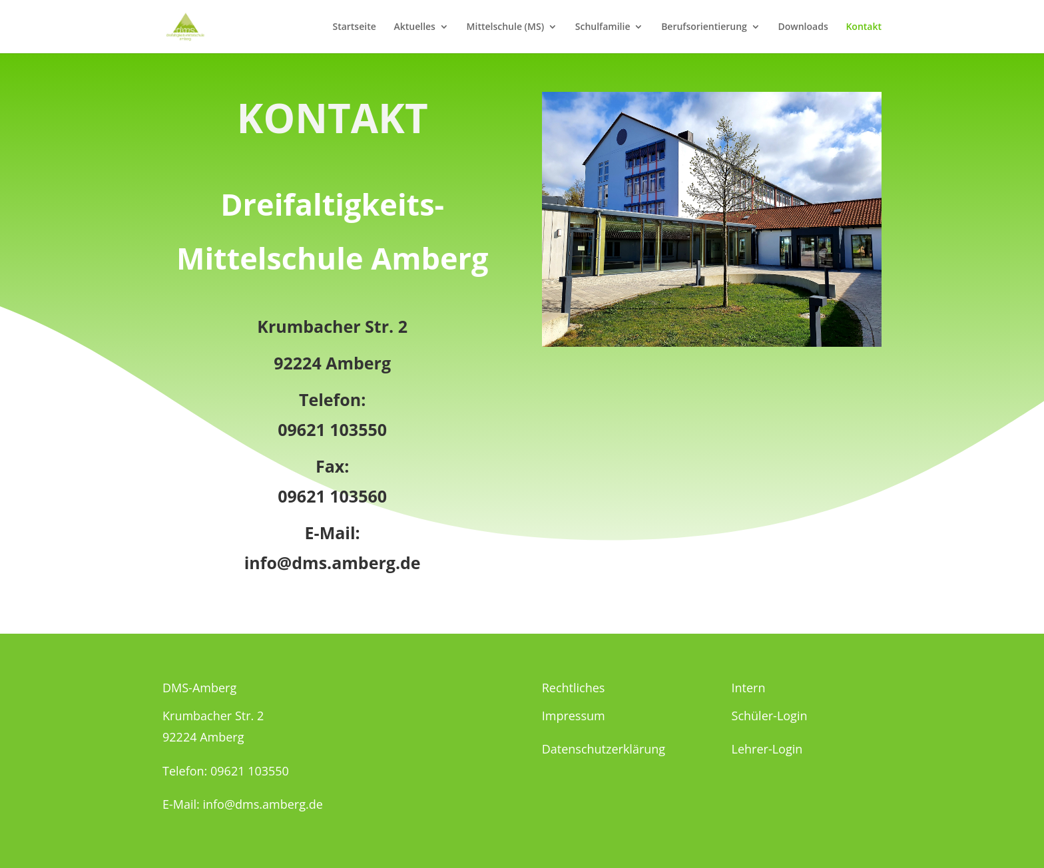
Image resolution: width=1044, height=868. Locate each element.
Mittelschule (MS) (505, 27)
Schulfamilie (603, 27)
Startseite (354, 27)
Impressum (573, 716)
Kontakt (864, 27)
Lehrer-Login (767, 749)
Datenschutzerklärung (603, 749)
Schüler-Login (770, 716)
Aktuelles (414, 27)
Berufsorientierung (704, 27)
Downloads (803, 27)
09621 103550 (332, 429)
